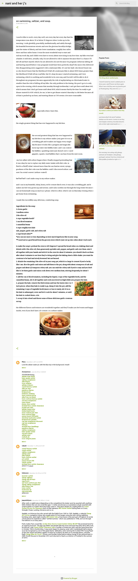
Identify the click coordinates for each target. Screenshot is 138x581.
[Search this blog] (126, 3)
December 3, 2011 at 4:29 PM (34, 362)
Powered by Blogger (69, 578)
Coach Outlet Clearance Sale (44, 527)
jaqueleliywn (26, 500)
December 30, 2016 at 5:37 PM (37, 473)
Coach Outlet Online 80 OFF (67, 524)
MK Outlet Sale (52, 517)
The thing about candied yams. (108, 78)
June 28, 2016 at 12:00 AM (38, 372)
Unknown (25, 473)
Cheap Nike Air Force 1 (34, 534)
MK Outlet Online (65, 508)
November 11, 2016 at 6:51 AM (35, 445)
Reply (24, 368)
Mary (24, 362)
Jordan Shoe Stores (49, 524)
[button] (17, 27)
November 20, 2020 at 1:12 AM (40, 500)
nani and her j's (15, 3)
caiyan (24, 446)
